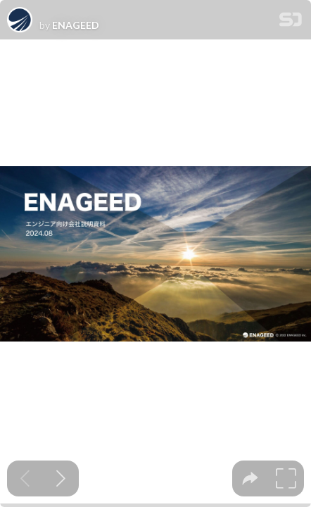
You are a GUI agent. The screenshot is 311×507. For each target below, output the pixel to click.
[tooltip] (250, 478)
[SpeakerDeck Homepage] (290, 22)
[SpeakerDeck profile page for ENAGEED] (19, 20)
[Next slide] (61, 478)
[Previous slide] (25, 478)
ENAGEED (75, 25)
